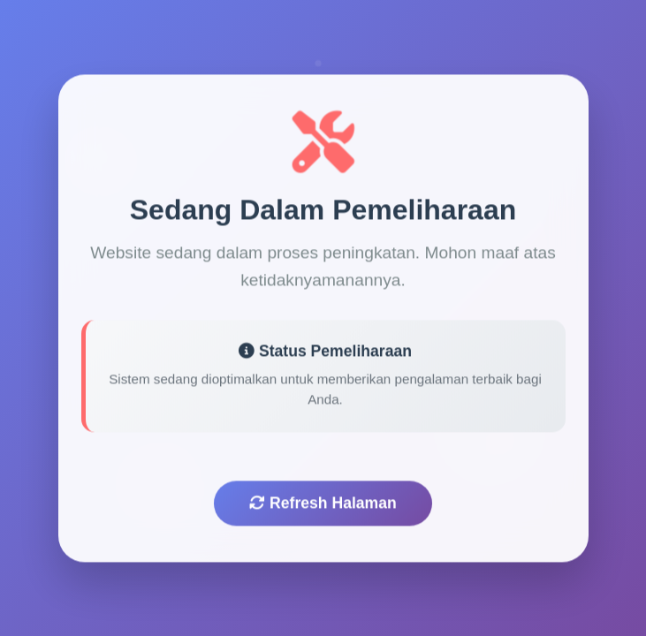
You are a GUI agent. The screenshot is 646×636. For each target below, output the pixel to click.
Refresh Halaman (323, 506)
